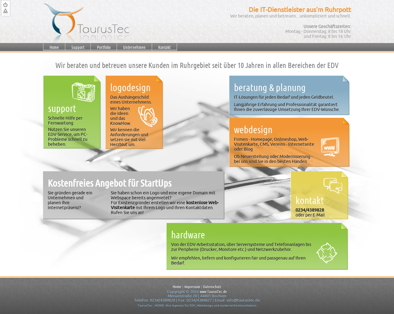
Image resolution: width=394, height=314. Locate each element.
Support (77, 47)
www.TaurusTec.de (213, 291)
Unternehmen (134, 47)
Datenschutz (212, 286)
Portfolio (104, 47)
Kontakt (164, 47)
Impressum (192, 286)
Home (54, 47)
